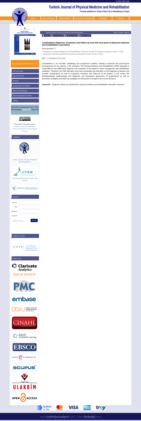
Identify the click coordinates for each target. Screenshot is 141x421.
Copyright (103, 18)
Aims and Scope (48, 18)
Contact (120, 18)
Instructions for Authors (83, 18)
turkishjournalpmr (57, 416)
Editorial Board (65, 18)
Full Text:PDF (57, 36)
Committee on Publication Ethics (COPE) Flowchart (31, 248)
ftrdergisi (89, 416)
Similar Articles (71, 36)
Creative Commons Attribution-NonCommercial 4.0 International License (25, 129)
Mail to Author (84, 36)
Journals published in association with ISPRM (25, 179)
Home (33, 18)
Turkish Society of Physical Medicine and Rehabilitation (25, 161)
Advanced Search (18, 220)
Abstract (46, 36)
